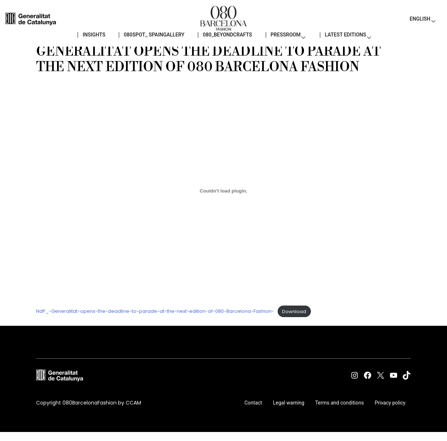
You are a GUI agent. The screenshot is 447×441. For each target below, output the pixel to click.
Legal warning (288, 413)
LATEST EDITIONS (341, 43)
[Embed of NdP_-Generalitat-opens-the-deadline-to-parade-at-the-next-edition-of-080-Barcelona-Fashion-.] (223, 201)
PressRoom (281, 43)
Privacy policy (390, 413)
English (420, 22)
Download (294, 322)
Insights (90, 43)
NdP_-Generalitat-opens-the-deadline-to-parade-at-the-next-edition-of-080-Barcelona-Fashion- (155, 322)
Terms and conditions (339, 413)
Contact (253, 413)
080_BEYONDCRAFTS (223, 43)
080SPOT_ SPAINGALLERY (150, 43)
